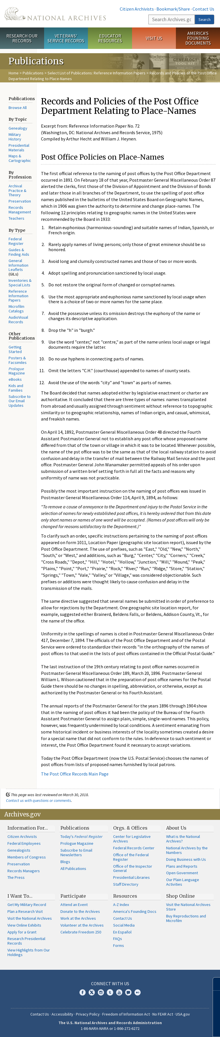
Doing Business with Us (186, 859)
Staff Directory (125, 884)
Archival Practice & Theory (17, 190)
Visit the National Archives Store (188, 907)
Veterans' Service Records (66, 38)
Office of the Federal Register (131, 857)
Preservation (20, 201)
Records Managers (23, 870)
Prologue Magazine (76, 843)
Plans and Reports (181, 866)
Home (14, 73)
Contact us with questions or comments (38, 800)
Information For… (27, 828)
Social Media (124, 925)
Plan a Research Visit (25, 911)
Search (205, 19)
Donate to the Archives (80, 911)
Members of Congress (26, 857)
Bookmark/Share (173, 9)
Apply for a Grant (21, 932)
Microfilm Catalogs (16, 309)
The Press (16, 877)
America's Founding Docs (134, 911)
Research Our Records (22, 38)
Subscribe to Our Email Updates (20, 401)
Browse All (18, 107)
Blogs (65, 861)
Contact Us (203, 9)
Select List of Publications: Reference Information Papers (97, 73)
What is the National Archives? (183, 839)
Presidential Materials (19, 147)
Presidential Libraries (131, 877)
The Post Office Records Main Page (75, 774)
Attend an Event (74, 904)
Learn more (169, 1026)
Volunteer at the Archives (82, 925)
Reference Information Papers (18, 296)
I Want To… (19, 896)
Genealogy (18, 128)
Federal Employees (24, 843)
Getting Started (15, 349)
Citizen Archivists (137, 9)
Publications (33, 73)
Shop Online (180, 896)
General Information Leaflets (18, 265)
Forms (118, 945)
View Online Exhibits (24, 925)
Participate (73, 896)
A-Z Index (121, 904)
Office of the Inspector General (132, 868)
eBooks (15, 379)
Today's (81, 836)
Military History (15, 137)
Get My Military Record (26, 904)
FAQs (117, 938)
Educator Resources (110, 38)
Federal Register (16, 241)
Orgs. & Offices (130, 828)
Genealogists (18, 850)
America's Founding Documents (198, 38)
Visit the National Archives (29, 918)
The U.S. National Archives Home (55, 13)
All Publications (73, 868)
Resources (125, 896)
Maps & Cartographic (20, 158)
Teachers (16, 218)
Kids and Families (16, 388)
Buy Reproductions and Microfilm (186, 918)
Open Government (182, 872)
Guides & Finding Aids (19, 252)
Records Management (20, 210)
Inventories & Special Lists (20, 282)
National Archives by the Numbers (187, 850)
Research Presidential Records (26, 941)
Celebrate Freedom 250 (80, 932)
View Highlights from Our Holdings (28, 952)
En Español (122, 932)
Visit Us (154, 38)
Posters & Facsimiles (18, 360)
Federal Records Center (133, 847)
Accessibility (62, 1014)
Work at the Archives (78, 918)
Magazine (17, 371)
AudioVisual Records (18, 319)
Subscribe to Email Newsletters (76, 852)
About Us (176, 828)
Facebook (82, 992)
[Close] (213, 984)
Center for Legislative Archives (132, 839)
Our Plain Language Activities (182, 882)
